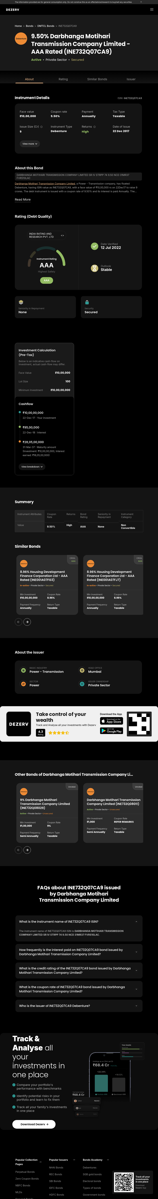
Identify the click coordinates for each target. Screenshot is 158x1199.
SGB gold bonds (92, 1173)
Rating (63, 79)
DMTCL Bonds (45, 25)
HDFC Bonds (56, 1193)
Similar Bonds (97, 79)
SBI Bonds (55, 1180)
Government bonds (94, 1193)
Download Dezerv (35, 1123)
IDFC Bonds (56, 1187)
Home (18, 25)
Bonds (29, 25)
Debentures (89, 1166)
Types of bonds (92, 1187)
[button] (28, 1161)
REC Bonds (55, 1173)
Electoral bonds (92, 1180)
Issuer (131, 79)
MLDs (18, 1191)
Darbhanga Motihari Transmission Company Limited (45, 183)
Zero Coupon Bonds (27, 1177)
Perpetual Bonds (25, 1170)
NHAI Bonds (56, 1166)
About (29, 79)
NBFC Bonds (22, 1184)
